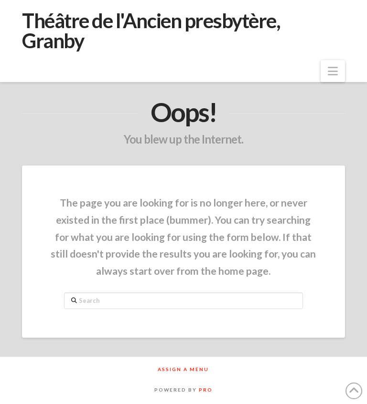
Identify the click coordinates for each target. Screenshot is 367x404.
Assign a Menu (183, 369)
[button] (333, 71)
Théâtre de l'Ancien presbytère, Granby (151, 30)
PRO (206, 390)
